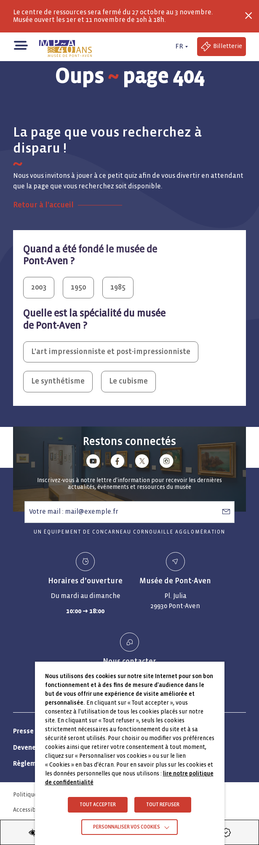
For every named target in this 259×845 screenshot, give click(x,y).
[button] (20, 44)
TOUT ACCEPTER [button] (98, 804)
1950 (78, 287)
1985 (117, 287)
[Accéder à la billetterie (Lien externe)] (221, 46)
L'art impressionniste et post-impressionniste (110, 352)
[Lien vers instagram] (166, 462)
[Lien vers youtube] (93, 462)
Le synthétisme (58, 381)
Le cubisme (128, 381)
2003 (38, 287)
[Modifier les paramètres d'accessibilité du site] (32, 832)
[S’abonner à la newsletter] (226, 511)
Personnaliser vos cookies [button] (126, 827)
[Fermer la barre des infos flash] (248, 15)
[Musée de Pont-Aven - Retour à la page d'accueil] (65, 46)
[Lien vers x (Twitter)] (142, 462)
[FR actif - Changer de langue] (180, 46)
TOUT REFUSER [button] (162, 804)
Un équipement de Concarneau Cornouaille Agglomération (129, 532)
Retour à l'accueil (43, 205)
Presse (23, 731)
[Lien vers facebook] (117, 462)
